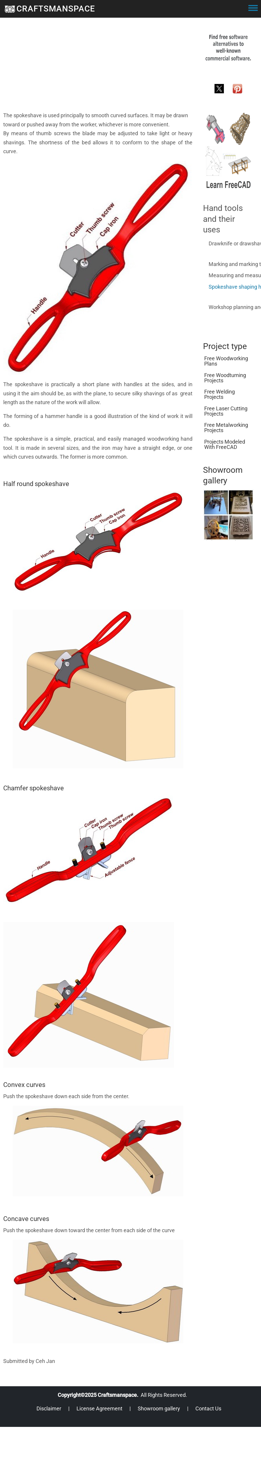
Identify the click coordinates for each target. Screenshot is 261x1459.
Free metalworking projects (226, 427)
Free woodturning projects (225, 378)
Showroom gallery (159, 1408)
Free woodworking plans (226, 361)
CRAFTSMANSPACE (55, 9)
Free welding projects (219, 394)
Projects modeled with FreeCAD (224, 444)
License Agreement (99, 1408)
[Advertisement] (84, 70)
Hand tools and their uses (223, 218)
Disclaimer (48, 1408)
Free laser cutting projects (225, 411)
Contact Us (208, 1408)
